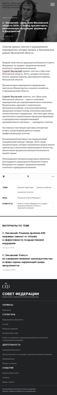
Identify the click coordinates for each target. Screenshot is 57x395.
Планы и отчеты (9, 363)
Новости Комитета (9, 18)
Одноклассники (28, 176)
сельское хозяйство (44, 187)
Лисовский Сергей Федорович (29, 198)
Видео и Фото (8, 382)
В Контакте (3, 176)
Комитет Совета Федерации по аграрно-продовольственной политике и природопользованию (32, 206)
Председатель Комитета (12, 319)
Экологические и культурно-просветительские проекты (27, 354)
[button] (52, 5)
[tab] (28, 176)
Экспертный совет (10, 333)
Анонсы (5, 377)
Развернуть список (53, 176)
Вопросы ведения (10, 328)
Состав (5, 324)
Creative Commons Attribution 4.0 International (19, 391)
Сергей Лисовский (12, 71)
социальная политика (25, 192)
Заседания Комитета (11, 350)
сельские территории (25, 187)
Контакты (6, 310)
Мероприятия (8, 359)
